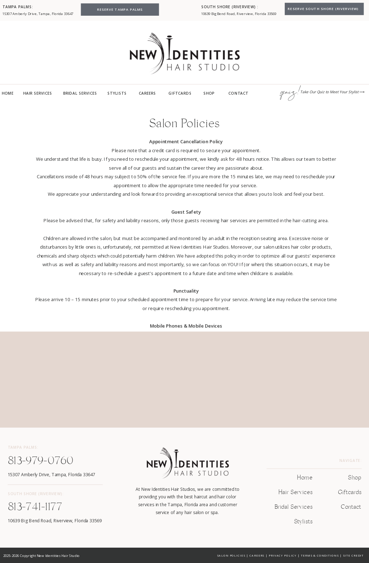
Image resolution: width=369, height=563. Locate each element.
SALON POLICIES (231, 555)
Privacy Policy (283, 555)
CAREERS (256, 555)
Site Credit (353, 555)
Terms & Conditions (319, 555)
